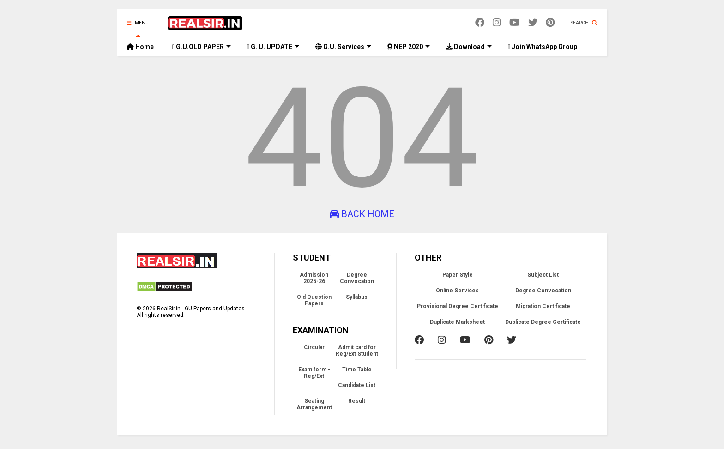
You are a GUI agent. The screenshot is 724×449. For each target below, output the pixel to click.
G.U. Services (343, 46)
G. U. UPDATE (273, 46)
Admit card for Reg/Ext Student (357, 350)
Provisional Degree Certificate (457, 306)
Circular (314, 347)
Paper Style (457, 275)
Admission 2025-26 (314, 278)
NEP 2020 (408, 46)
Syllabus (357, 297)
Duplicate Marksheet (457, 322)
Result (356, 401)
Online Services (457, 290)
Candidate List (356, 385)
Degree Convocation (357, 278)
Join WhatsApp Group (542, 46)
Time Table (357, 369)
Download (469, 46)
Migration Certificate (543, 306)
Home (140, 46)
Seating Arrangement (314, 404)
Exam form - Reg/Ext (314, 372)
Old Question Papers (314, 300)
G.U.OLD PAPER (201, 46)
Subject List (543, 275)
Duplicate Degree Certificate (543, 322)
